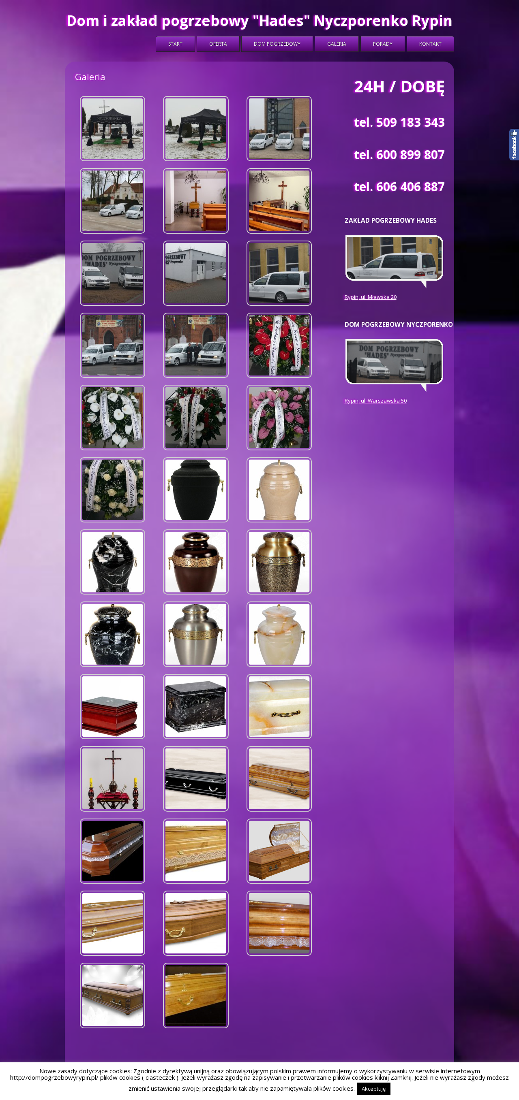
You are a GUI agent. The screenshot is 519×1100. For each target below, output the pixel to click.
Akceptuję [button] (374, 1088)
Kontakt (430, 44)
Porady (382, 44)
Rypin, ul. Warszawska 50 (376, 400)
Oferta (218, 44)
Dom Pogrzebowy (277, 44)
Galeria (336, 44)
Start (175, 44)
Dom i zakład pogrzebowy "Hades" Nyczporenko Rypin (259, 20)
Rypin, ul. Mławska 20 (371, 297)
